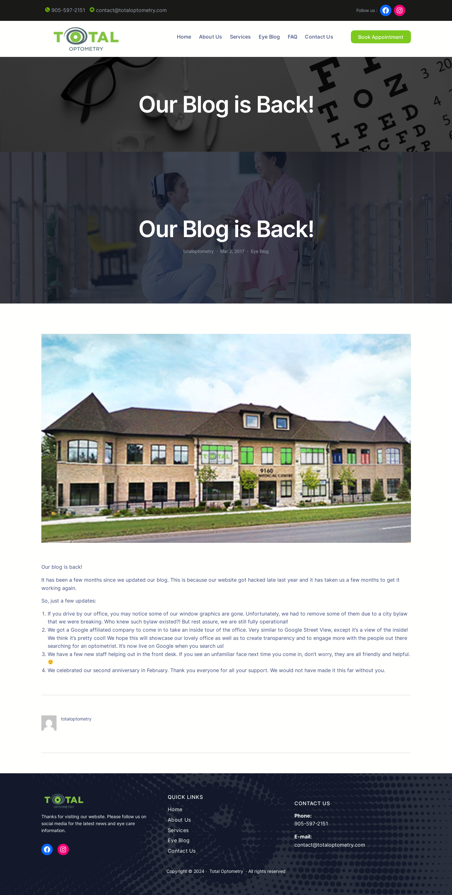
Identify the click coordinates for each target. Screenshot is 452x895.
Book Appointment (380, 37)
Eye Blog (260, 251)
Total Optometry (226, 871)
